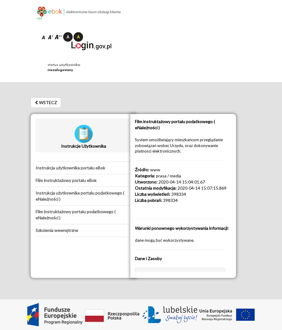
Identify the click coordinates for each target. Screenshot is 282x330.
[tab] (83, 167)
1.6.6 (39, 18)
